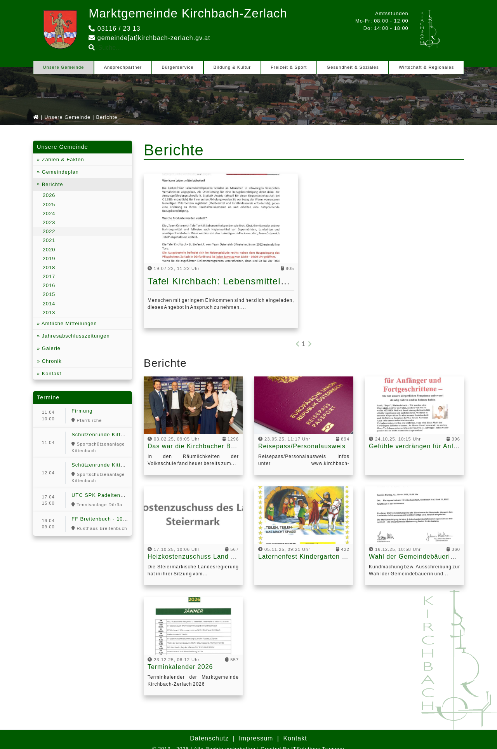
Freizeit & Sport (289, 66)
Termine (48, 397)
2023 (49, 222)
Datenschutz (209, 738)
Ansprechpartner (123, 66)
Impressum (256, 738)
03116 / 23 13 (114, 28)
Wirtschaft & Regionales (426, 66)
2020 (49, 249)
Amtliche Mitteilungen (68, 323)
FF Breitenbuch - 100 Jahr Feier (112, 519)
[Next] (310, 344)
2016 (49, 285)
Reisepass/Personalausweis (302, 446)
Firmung (81, 411)
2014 (49, 303)
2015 (49, 294)
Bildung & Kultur (232, 66)
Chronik (51, 361)
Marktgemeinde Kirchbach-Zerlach (189, 13)
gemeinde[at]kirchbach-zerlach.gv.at (149, 37)
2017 (49, 276)
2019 (49, 258)
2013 (49, 312)
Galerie (50, 348)
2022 (49, 231)
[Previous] (297, 344)
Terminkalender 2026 (180, 666)
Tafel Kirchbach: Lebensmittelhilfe (224, 281)
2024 (49, 213)
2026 (49, 195)
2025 (49, 204)
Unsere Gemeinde (63, 66)
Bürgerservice (178, 66)
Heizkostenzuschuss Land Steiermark (206, 556)
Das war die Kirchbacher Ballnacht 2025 (210, 446)
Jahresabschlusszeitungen (74, 336)
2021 (49, 240)
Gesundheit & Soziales (353, 66)
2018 (49, 267)
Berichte (51, 184)
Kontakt (50, 373)
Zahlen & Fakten (62, 159)
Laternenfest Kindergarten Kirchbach (315, 556)
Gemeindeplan (59, 172)
